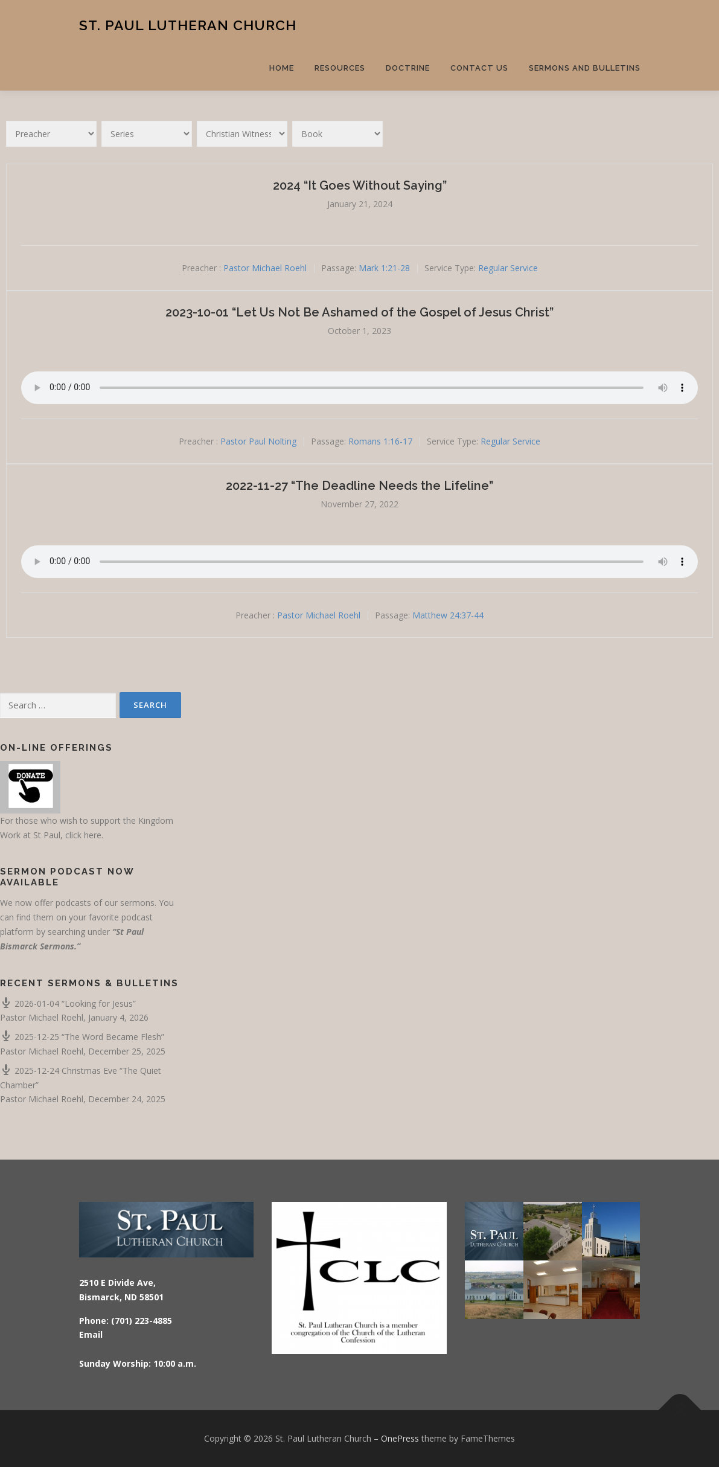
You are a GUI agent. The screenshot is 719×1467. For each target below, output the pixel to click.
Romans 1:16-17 (380, 442)
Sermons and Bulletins (585, 67)
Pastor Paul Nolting (258, 442)
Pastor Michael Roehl (265, 268)
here (92, 835)
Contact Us (479, 67)
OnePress (400, 1438)
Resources (340, 67)
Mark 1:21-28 (384, 268)
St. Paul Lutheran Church (187, 24)
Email (91, 1334)
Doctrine (408, 67)
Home (281, 67)
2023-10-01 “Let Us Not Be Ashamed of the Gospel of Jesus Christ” (359, 312)
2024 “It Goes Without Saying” (360, 185)
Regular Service (508, 268)
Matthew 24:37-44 (448, 615)
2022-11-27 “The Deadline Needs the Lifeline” (359, 485)
